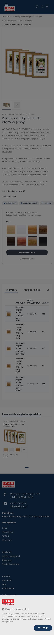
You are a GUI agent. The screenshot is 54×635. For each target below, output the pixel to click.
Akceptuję (43, 628)
